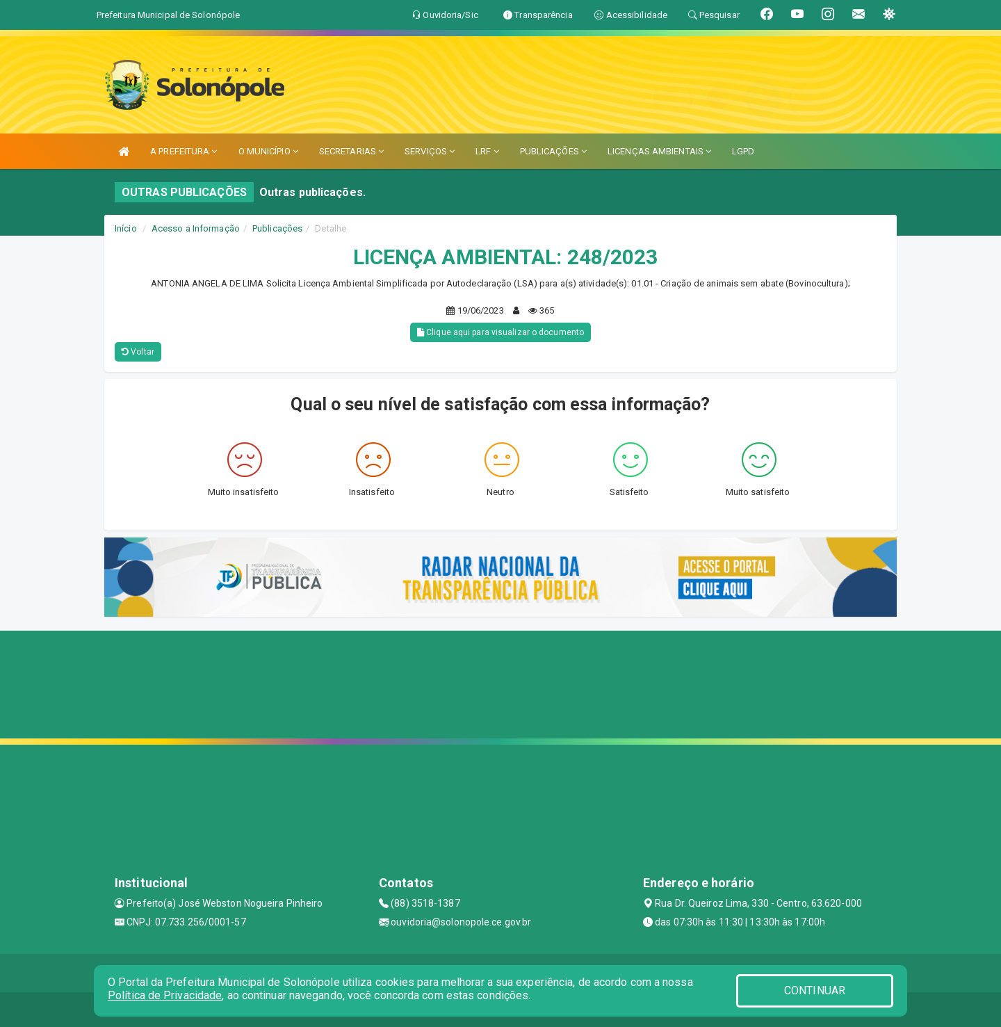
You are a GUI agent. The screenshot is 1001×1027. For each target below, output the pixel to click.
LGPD (743, 151)
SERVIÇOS (430, 151)
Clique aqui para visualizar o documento (500, 332)
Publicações (277, 228)
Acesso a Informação (196, 228)
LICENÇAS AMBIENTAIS (659, 151)
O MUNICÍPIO (268, 151)
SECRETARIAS (351, 151)
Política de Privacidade (165, 995)
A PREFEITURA (183, 151)
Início (126, 228)
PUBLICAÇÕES (553, 151)
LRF (487, 151)
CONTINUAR (814, 990)
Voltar (138, 352)
